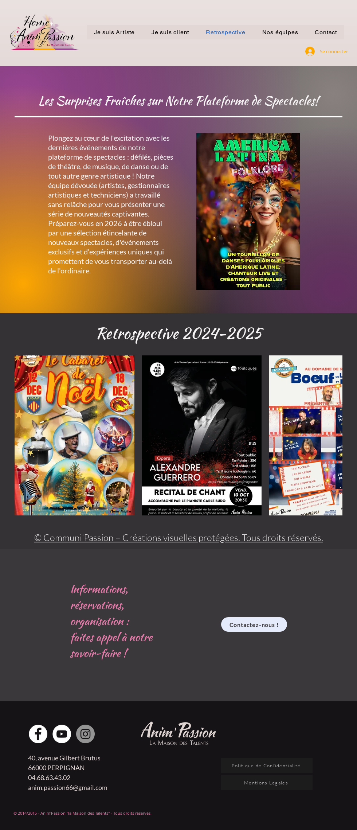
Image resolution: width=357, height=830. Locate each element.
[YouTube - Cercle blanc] (61, 734)
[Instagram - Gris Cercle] (85, 734)
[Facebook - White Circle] (38, 734)
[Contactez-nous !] (254, 624)
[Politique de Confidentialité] (267, 765)
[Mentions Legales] (267, 782)
